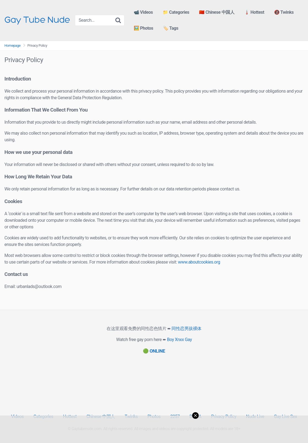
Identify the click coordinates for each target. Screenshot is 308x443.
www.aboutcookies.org (199, 262)
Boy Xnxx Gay (179, 339)
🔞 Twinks (284, 12)
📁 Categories (176, 12)
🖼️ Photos (143, 28)
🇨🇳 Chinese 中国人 (216, 12)
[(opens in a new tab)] (154, 351)
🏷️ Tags (170, 28)
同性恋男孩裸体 (186, 328)
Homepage (12, 45)
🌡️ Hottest (254, 12)
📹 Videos (143, 12)
